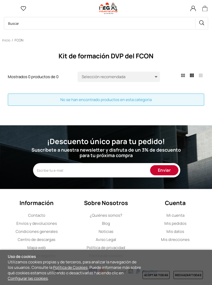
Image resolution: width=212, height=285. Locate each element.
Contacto (36, 215)
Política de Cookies (70, 267)
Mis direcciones (175, 239)
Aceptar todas (156, 275)
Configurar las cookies (28, 278)
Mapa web (36, 247)
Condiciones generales (37, 231)
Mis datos (175, 231)
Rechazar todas (188, 275)
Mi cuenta (175, 215)
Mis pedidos (175, 223)
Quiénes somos (106, 215)
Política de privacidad (106, 247)
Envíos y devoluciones (36, 223)
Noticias (106, 231)
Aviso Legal (106, 239)
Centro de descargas (36, 239)
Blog (106, 223)
